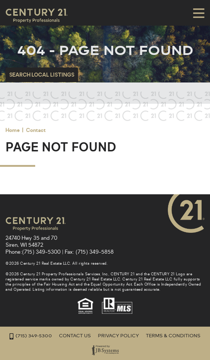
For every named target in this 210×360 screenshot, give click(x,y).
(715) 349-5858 (94, 252)
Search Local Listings (41, 74)
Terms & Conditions (173, 335)
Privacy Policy (118, 335)
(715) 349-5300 (41, 252)
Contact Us (75, 335)
